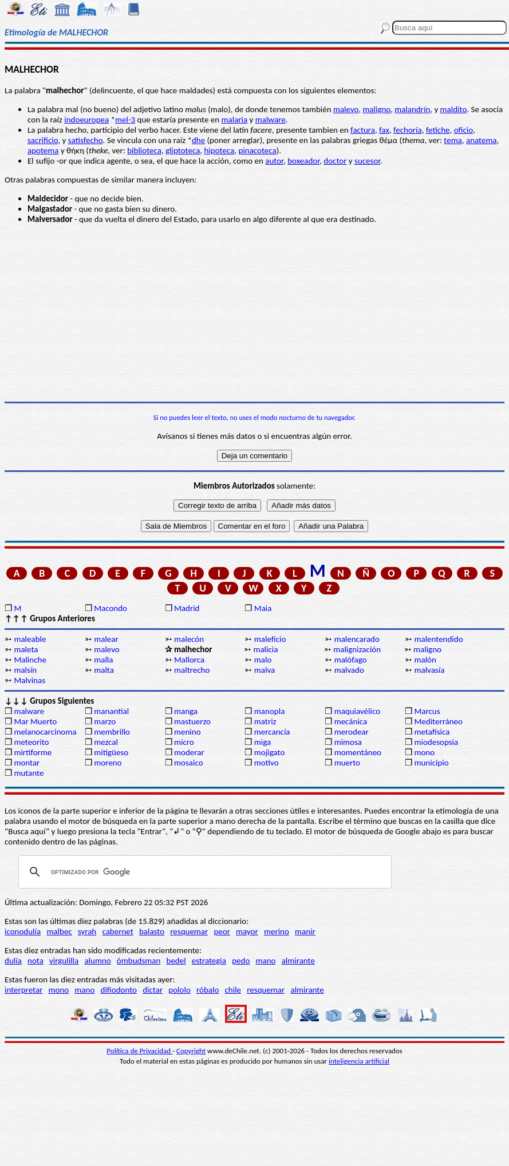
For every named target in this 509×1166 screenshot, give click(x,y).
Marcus (427, 711)
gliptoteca (182, 150)
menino (187, 732)
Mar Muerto (35, 721)
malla (103, 660)
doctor (334, 161)
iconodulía (23, 931)
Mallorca (189, 660)
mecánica (351, 721)
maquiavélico (357, 711)
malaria (235, 119)
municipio (431, 762)
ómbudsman (138, 960)
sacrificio (42, 140)
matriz (265, 721)
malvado (349, 670)
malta (104, 670)
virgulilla (63, 960)
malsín (25, 670)
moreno (107, 762)
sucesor (367, 161)
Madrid (186, 608)
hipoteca (219, 150)
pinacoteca (257, 150)
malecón (189, 639)
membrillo (112, 732)
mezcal (106, 742)
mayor (247, 931)
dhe (198, 140)
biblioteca (144, 150)
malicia (265, 649)
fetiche (438, 130)
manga (186, 711)
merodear (351, 732)
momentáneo (357, 752)
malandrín (412, 109)
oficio (463, 130)
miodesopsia (436, 742)
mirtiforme (33, 752)
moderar (189, 752)
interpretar (23, 990)
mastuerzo (192, 721)
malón (425, 660)
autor (274, 161)
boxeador (303, 161)
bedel (176, 960)
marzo (105, 721)
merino (276, 931)
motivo (266, 762)
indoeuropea (86, 119)
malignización (357, 649)
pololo (179, 990)
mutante (29, 773)
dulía (13, 960)
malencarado (357, 639)
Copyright (191, 1050)
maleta (26, 649)
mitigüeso (111, 752)
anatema (481, 140)
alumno (97, 960)
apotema (42, 150)
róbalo (207, 990)
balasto (151, 931)
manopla (269, 711)
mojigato (269, 752)
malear (106, 639)
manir (305, 931)
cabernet (117, 931)
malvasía (429, 670)
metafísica (431, 732)
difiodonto (119, 990)
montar (27, 762)
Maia (263, 608)
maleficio (270, 639)
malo (263, 660)
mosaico (188, 762)
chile (233, 990)
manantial (111, 711)
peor (222, 931)
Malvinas (29, 680)
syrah (87, 931)
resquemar (189, 931)
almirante (298, 960)
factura (362, 130)
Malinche (30, 660)
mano (266, 960)
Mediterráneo (438, 721)
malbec (59, 931)
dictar (153, 990)
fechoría (407, 130)
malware (270, 119)
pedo (241, 960)
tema (453, 140)
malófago (350, 660)
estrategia (209, 960)
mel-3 (125, 119)
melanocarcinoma (45, 732)
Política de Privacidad (139, 1050)
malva (264, 670)
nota (35, 960)
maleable (30, 639)
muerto (347, 762)
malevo (345, 109)
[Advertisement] (254, 313)
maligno (376, 109)
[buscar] (203, 872)
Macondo (110, 608)
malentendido (438, 639)
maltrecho (192, 670)
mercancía (272, 732)
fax (384, 130)
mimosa (348, 742)
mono (424, 752)
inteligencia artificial (359, 1061)
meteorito (31, 742)
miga (262, 742)
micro (184, 742)
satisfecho (85, 140)
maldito (453, 109)
